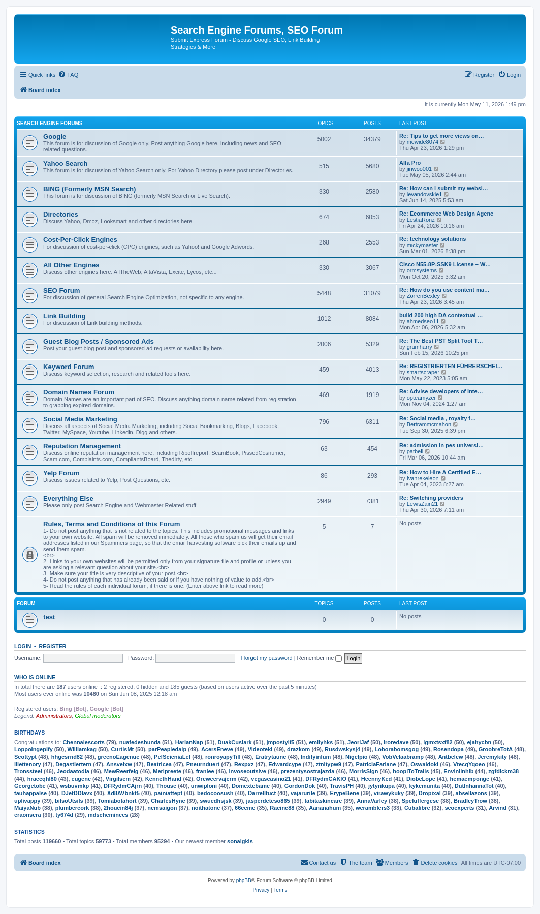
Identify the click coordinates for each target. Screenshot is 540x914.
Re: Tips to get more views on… (441, 136)
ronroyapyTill (222, 757)
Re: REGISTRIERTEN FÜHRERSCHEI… (451, 366)
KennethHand (163, 779)
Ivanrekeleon (423, 478)
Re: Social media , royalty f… (437, 418)
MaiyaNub (27, 808)
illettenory (27, 764)
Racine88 (282, 808)
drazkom (298, 749)
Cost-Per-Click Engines (80, 239)
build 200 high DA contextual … (441, 315)
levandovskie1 (424, 194)
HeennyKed (376, 779)
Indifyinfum (316, 757)
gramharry (419, 347)
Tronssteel (28, 771)
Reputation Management (82, 446)
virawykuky (389, 793)
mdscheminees (108, 815)
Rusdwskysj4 (342, 749)
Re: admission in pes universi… (441, 445)
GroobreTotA (496, 749)
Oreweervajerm (216, 779)
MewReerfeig (121, 771)
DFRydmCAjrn (123, 786)
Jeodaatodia (73, 771)
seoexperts (459, 808)
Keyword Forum (68, 367)
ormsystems (422, 270)
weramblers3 (373, 808)
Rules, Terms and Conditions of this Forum (111, 524)
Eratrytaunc (270, 757)
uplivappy (27, 801)
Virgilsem (118, 779)
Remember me (319, 658)
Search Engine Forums (49, 123)
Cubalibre (417, 808)
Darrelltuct (262, 793)
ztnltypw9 (328, 764)
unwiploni (204, 786)
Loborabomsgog (397, 749)
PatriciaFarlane (376, 764)
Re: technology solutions (432, 239)
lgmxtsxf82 (437, 742)
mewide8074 (422, 142)
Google (54, 136)
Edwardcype (284, 764)
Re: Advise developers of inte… (441, 391)
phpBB (243, 880)
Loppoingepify (33, 749)
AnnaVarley (372, 801)
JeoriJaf (358, 742)
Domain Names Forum (78, 392)
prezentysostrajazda (308, 771)
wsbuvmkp (74, 786)
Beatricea (159, 764)
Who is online (34, 677)
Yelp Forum (61, 473)
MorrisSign (363, 771)
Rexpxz (244, 764)
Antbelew (450, 757)
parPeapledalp (167, 749)
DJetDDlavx (76, 793)
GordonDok (299, 786)
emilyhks (321, 742)
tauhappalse (30, 793)
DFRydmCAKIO (325, 779)
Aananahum (325, 808)
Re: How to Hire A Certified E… (440, 472)
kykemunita (424, 786)
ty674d (64, 815)
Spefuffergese (420, 801)
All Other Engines (71, 265)
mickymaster (422, 245)
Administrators (54, 716)
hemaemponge (470, 779)
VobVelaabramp (403, 757)
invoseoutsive (247, 771)
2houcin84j (118, 808)
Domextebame (251, 786)
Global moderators (98, 716)
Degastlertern (73, 764)
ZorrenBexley (423, 296)
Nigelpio (356, 757)
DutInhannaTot (474, 786)
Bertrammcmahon (429, 424)
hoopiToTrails (411, 771)
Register (53, 646)
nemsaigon (162, 808)
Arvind (497, 808)
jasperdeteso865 (268, 801)
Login (22, 646)
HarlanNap (189, 742)
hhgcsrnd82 (67, 757)
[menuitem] (68, 75)
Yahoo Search (65, 163)
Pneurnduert (202, 764)
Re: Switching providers (431, 498)
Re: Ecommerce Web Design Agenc (446, 213)
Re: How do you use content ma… (444, 290)
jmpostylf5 (280, 742)
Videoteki (260, 749)
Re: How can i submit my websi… (443, 188)
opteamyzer (421, 397)
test (49, 617)
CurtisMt (122, 749)
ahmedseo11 (423, 321)
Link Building (64, 316)
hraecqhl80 (42, 779)
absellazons (471, 793)
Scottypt (25, 757)
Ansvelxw (119, 764)
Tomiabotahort (117, 801)
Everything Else (68, 498)
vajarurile (303, 793)
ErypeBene (344, 793)
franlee (205, 771)
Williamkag (82, 749)
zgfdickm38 (503, 771)
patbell (415, 451)
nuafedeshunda (140, 742)
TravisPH (342, 786)
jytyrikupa (381, 786)
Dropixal (430, 793)
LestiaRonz (421, 220)
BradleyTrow (470, 801)
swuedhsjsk (215, 801)
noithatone (206, 808)
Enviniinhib (458, 771)
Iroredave (396, 742)
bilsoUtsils (69, 801)
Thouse (166, 786)
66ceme (245, 808)
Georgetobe (30, 786)
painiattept (168, 793)
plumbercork (72, 808)
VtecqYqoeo (469, 764)
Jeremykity (492, 757)
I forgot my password (267, 658)
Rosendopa (448, 749)
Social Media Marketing (80, 419)
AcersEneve (217, 749)
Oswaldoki (424, 764)
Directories (60, 214)
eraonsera (27, 815)
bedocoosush (215, 793)
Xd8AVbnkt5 (123, 793)
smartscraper (423, 372)
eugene (81, 779)
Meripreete (167, 771)
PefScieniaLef (172, 757)
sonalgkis (240, 841)
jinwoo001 (419, 169)
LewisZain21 (422, 504)
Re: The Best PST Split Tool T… (441, 341)
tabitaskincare (323, 801)
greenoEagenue (119, 757)
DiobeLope (420, 779)
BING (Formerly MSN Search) (89, 189)
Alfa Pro (410, 163)
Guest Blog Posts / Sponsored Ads (98, 341)
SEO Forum (61, 290)
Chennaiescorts (83, 742)
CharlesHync (168, 801)
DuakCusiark (234, 742)
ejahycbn (479, 742)
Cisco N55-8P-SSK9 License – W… (445, 264)
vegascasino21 (271, 779)
